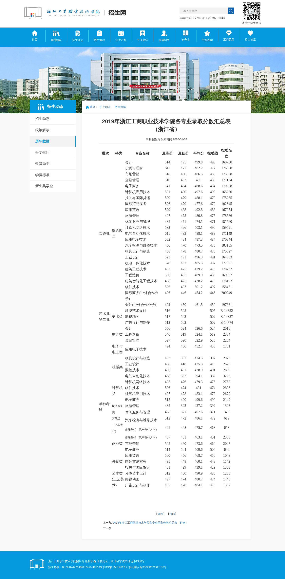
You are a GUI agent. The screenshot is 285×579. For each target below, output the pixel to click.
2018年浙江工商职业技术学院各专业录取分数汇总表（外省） (150, 522)
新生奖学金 (44, 186)
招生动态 (42, 119)
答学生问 (42, 152)
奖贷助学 (42, 164)
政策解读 (42, 130)
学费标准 (42, 175)
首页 (90, 106)
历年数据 (42, 141)
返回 (160, 513)
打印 (172, 513)
